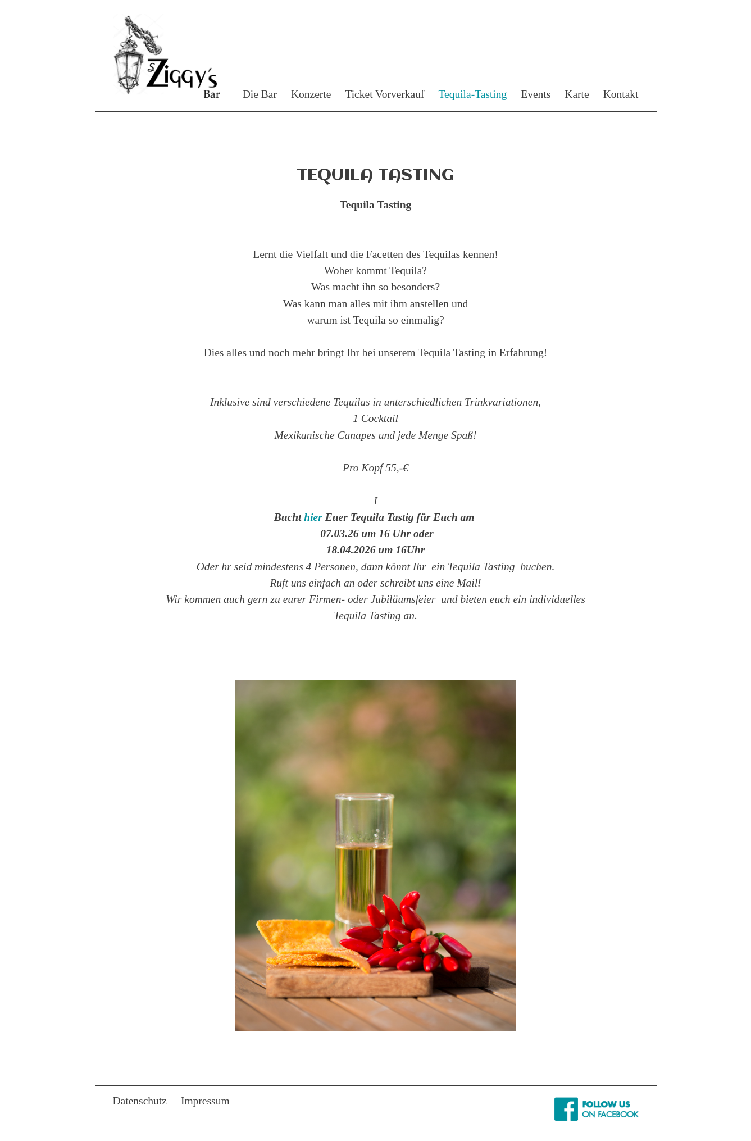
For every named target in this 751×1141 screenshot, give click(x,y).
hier (313, 517)
